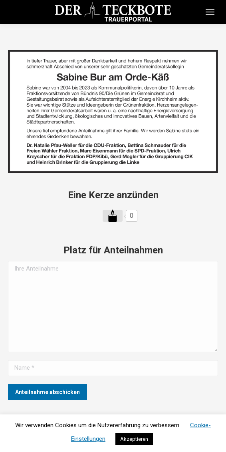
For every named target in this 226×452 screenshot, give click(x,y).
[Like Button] (113, 216)
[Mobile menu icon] (210, 12)
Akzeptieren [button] (134, 439)
